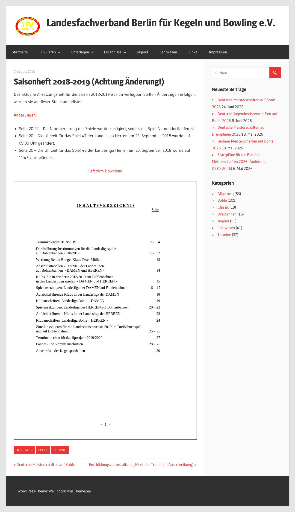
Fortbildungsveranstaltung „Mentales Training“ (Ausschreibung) (141, 464)
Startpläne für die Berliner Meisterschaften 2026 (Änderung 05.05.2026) (239, 161)
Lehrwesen (168, 51)
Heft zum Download (105, 171)
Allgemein (24, 450)
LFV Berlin (50, 51)
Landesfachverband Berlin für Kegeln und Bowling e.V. (160, 22)
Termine (59, 450)
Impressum (218, 51)
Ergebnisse (115, 51)
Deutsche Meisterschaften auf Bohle (45, 464)
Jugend (142, 51)
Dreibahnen (227, 214)
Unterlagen (82, 51)
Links (193, 51)
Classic (223, 207)
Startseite (20, 51)
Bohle (43, 450)
